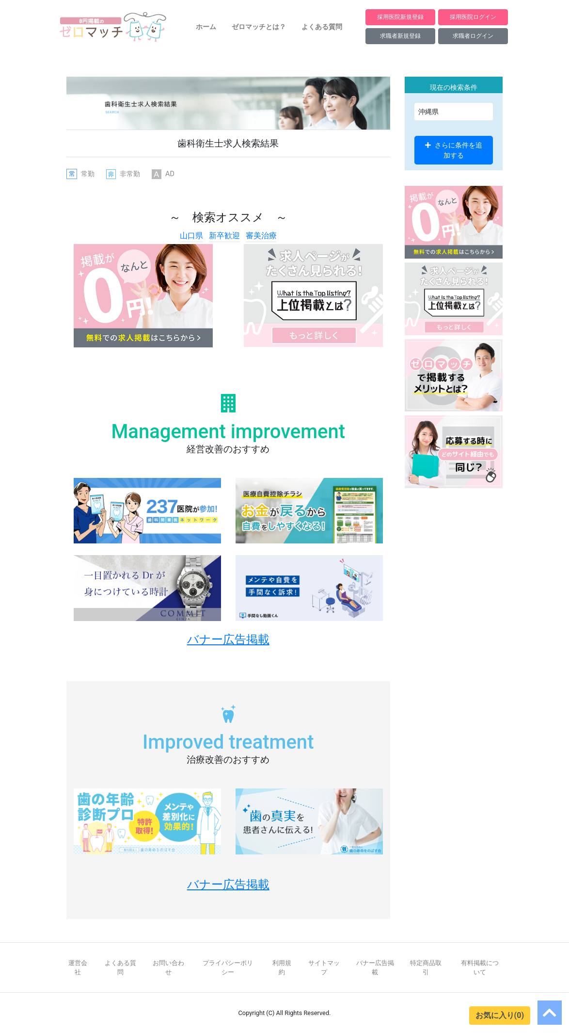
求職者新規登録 (400, 35)
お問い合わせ (168, 967)
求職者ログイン (473, 35)
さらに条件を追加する (453, 150)
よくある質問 (321, 27)
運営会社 (77, 967)
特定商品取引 (426, 967)
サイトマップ (324, 967)
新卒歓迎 (224, 235)
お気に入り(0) (499, 1015)
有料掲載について (480, 967)
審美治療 (261, 235)
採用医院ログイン (473, 16)
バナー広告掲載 (375, 967)
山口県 (191, 235)
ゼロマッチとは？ (259, 27)
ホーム (206, 27)
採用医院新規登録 (400, 16)
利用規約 (281, 967)
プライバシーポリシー (228, 967)
